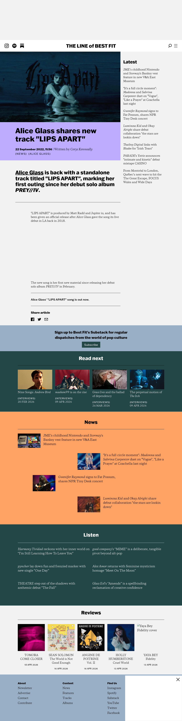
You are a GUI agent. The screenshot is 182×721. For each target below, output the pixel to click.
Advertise (24, 693)
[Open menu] (175, 45)
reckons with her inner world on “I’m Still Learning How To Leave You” (54, 551)
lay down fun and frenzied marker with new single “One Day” (52, 568)
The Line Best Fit (91, 45)
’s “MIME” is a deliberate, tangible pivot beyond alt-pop (126, 551)
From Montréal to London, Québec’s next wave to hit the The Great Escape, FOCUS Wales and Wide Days (142, 176)
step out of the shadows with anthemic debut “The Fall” (46, 586)
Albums (68, 703)
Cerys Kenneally (81, 149)
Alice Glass (29, 172)
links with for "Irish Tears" (140, 147)
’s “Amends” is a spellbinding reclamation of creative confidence (119, 586)
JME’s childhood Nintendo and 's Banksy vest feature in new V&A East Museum (141, 75)
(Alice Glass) (39, 154)
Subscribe (91, 344)
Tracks (67, 698)
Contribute (25, 703)
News (21, 153)
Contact (23, 698)
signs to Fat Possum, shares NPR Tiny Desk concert (140, 115)
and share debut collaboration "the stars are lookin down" (140, 131)
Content (68, 683)
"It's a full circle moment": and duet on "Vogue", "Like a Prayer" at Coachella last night (141, 96)
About (22, 683)
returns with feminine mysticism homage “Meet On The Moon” (123, 568)
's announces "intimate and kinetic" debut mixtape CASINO (141, 159)
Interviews (26, 398)
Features (68, 693)
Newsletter (25, 688)
